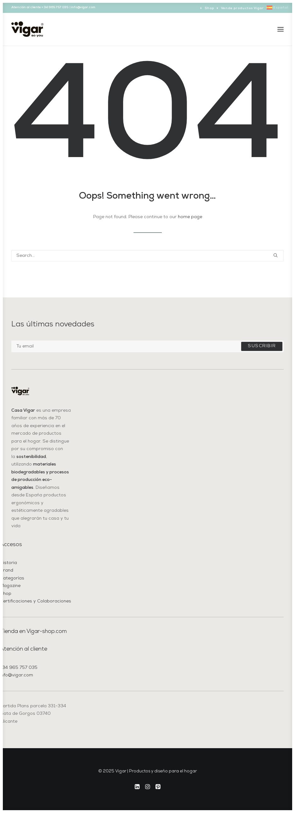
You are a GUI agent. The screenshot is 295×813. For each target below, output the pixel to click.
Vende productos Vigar (242, 8)
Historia (8, 563)
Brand (6, 570)
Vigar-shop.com (46, 631)
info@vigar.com (16, 675)
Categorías (12, 578)
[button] (280, 29)
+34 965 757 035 (18, 667)
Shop (209, 8)
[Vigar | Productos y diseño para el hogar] (27, 29)
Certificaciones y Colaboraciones (35, 601)
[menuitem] (207, 8)
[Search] (147, 256)
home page (190, 217)
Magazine (10, 586)
